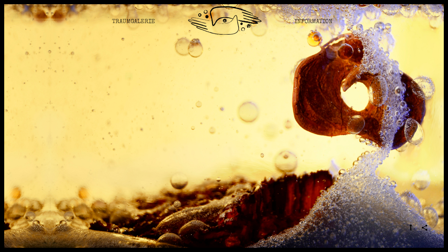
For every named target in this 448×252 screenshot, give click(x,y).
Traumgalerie (133, 26)
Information (313, 26)
